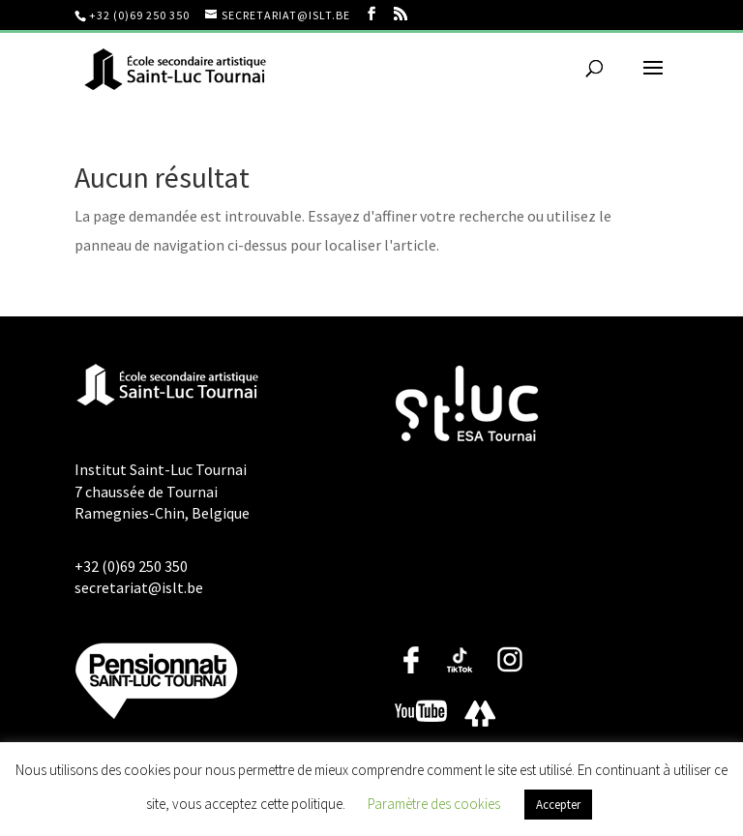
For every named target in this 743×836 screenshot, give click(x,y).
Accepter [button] (558, 804)
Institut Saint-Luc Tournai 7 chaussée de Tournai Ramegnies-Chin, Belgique (162, 491)
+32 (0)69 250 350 (139, 15)
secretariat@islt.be (138, 587)
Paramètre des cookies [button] (434, 803)
